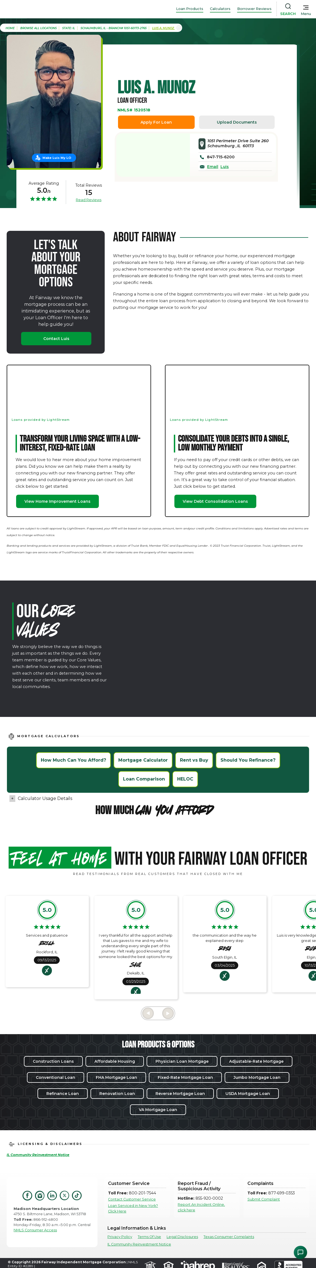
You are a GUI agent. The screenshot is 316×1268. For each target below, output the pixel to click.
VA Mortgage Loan (158, 1109)
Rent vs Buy (194, 760)
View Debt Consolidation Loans (215, 501)
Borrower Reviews (254, 9)
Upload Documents (237, 122)
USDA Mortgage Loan (247, 1093)
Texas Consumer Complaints (229, 1237)
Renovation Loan (117, 1093)
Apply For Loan (156, 122)
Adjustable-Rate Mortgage (256, 1061)
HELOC (185, 779)
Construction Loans (53, 1061)
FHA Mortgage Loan (116, 1077)
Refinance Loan (62, 1093)
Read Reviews (88, 199)
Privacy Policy (119, 1237)
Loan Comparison (144, 779)
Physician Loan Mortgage (182, 1061)
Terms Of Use (149, 1237)
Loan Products (189, 9)
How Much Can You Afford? (73, 760)
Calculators (220, 9)
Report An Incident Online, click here (201, 1207)
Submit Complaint (263, 1199)
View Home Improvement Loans (57, 501)
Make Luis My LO (56, 158)
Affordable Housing (114, 1061)
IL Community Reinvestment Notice (139, 1244)
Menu (306, 14)
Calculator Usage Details (45, 798)
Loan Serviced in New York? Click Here (133, 1208)
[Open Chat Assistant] (300, 1252)
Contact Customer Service (132, 1199)
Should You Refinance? (247, 760)
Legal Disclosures (182, 1237)
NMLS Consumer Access (35, 1230)
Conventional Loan (55, 1077)
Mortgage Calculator (143, 760)
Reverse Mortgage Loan (180, 1093)
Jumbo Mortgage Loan (257, 1077)
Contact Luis (56, 338)
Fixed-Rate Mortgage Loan (185, 1077)
